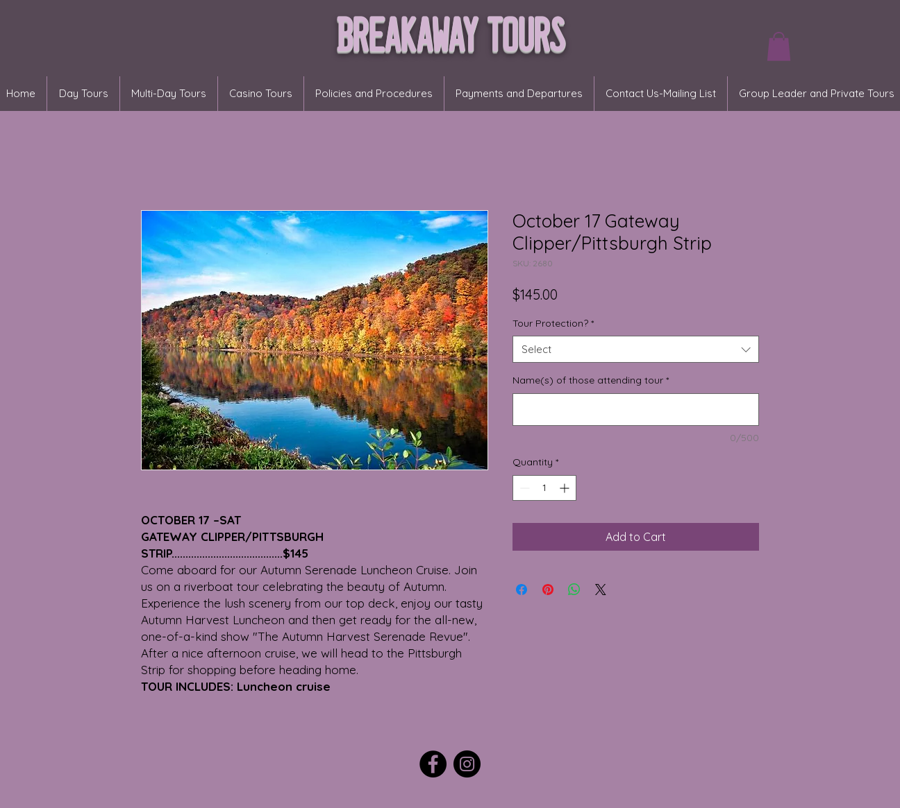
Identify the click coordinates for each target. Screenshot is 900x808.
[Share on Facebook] (521, 589)
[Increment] (565, 488)
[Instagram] (467, 763)
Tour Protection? (553, 323)
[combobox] (635, 349)
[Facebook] (433, 763)
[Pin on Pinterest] (548, 589)
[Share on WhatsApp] (574, 589)
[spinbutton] (544, 488)
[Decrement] (523, 488)
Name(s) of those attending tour (590, 380)
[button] (779, 46)
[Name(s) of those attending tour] (635, 409)
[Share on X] (600, 589)
